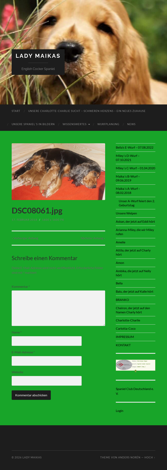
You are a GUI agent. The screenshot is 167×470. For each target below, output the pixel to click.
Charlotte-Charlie (128, 320)
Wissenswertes (75, 124)
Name (17, 332)
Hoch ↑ (149, 457)
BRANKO (122, 300)
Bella (119, 283)
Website (17, 372)
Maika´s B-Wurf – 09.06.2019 (128, 178)
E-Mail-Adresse (23, 352)
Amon (120, 262)
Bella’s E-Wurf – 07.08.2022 (134, 147)
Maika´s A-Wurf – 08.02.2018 (128, 191)
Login (119, 410)
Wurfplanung (108, 124)
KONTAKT (123, 345)
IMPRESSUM (125, 337)
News (131, 124)
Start (16, 111)
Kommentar (21, 286)
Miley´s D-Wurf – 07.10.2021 (128, 158)
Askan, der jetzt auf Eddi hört (135, 221)
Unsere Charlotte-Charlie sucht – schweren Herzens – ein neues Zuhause (87, 111)
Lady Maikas (38, 56)
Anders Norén (129, 457)
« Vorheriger (25, 238)
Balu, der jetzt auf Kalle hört (134, 291)
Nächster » (93, 238)
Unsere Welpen (126, 213)
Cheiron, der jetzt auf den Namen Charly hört (133, 310)
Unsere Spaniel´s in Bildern (33, 124)
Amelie (120, 242)
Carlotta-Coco (126, 328)
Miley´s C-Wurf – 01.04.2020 (135, 168)
